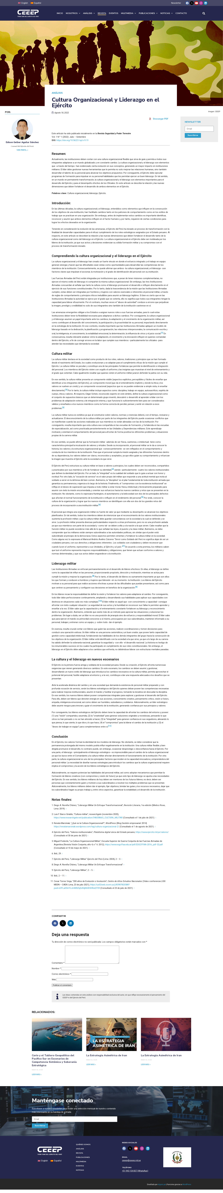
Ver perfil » (22, 150)
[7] (123, 546)
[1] (162, 333)
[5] (142, 497)
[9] (136, 587)
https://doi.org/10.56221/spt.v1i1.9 (72, 140)
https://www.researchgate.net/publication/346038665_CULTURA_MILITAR (88, 817)
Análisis (89, 13)
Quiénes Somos (83, 1148)
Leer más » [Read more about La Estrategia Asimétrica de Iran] (91, 1068)
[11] (109, 726)
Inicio (60, 13)
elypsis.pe (162, 1188)
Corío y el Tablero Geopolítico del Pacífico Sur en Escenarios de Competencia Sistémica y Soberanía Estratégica (54, 1063)
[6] (99, 505)
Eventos (113, 13)
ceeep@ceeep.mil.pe (131, 1164)
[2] (66, 390)
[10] (100, 601)
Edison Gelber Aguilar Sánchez (22, 142)
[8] (93, 576)
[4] (113, 469)
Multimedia (128, 13)
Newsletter (176, 3)
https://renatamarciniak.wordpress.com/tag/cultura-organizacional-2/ (86, 826)
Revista (102, 13)
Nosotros (73, 13)
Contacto (181, 13)
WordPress (186, 1188)
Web (54, 983)
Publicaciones (148, 13)
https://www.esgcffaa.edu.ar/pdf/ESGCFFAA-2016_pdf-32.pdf (134, 844)
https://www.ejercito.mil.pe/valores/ (152, 832)
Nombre (56, 972)
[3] (63, 407)
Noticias (166, 13)
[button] (203, 13)
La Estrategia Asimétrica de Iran (106, 1059)
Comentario (58, 966)
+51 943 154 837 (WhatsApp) (135, 1174)
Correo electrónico (61, 977)
